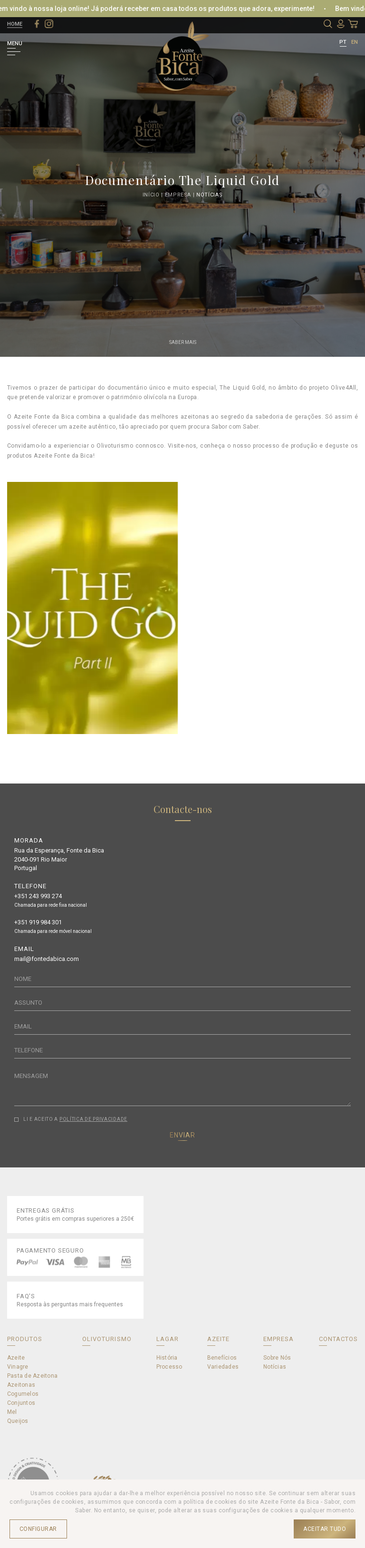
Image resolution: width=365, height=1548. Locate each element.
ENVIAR (182, 1135)
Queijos (18, 1421)
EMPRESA (278, 1338)
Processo (169, 1366)
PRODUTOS (24, 1338)
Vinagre (18, 1366)
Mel (12, 1412)
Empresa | (181, 194)
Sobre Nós (277, 1357)
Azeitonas (21, 1384)
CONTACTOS (338, 1338)
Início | (154, 194)
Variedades (223, 1366)
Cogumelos (22, 1394)
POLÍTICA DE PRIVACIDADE (93, 1119)
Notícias (209, 194)
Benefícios (222, 1357)
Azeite (16, 1357)
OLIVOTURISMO (106, 1338)
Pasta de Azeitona (32, 1375)
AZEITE (218, 1338)
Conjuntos (21, 1403)
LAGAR (167, 1338)
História (167, 1357)
